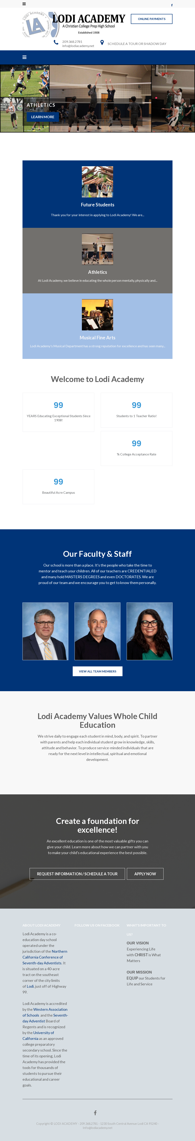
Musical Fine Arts (97, 337)
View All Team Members (97, 671)
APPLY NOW (145, 874)
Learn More (43, 117)
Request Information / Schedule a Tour (77, 874)
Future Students (97, 204)
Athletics (97, 272)
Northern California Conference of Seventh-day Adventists (44, 957)
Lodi (30, 986)
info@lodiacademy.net (78, 46)
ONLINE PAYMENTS (151, 19)
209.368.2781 (72, 41)
